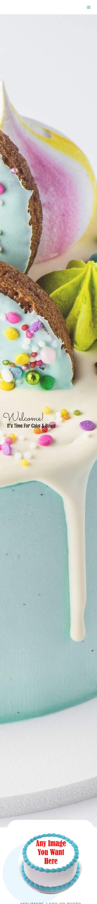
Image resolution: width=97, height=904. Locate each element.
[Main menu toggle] (88, 7)
